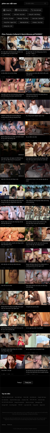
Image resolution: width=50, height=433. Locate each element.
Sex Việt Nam (18, 397)
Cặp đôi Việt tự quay (15, 399)
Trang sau (28, 382)
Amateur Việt (25, 399)
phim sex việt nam (9, 3)
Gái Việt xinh (33, 397)
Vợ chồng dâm (13, 405)
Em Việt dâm (5, 399)
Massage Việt (38, 402)
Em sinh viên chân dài (7, 402)
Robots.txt (9, 424)
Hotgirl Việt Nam (42, 397)
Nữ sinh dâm (41, 399)
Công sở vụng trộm (19, 402)
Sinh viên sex (33, 399)
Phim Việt (25, 397)
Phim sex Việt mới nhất (7, 397)
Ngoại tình (42, 405)
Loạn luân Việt (27, 405)
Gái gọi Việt (5, 405)
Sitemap (4, 424)
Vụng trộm (35, 405)
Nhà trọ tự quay (30, 402)
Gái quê (20, 404)
